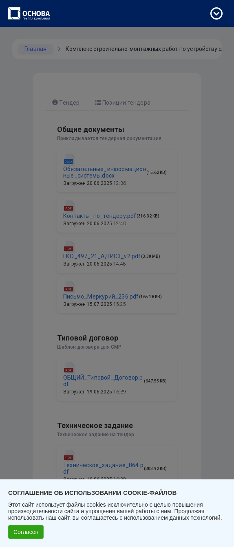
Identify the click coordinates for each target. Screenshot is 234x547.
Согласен (25, 532)
